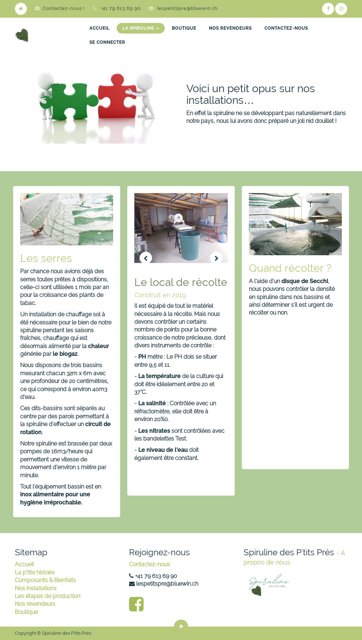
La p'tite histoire (34, 572)
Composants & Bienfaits (45, 580)
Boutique (26, 612)
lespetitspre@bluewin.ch (187, 8)
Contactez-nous (149, 564)
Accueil (24, 564)
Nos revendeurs (35, 603)
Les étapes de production (47, 596)
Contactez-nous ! (60, 8)
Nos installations (36, 588)
